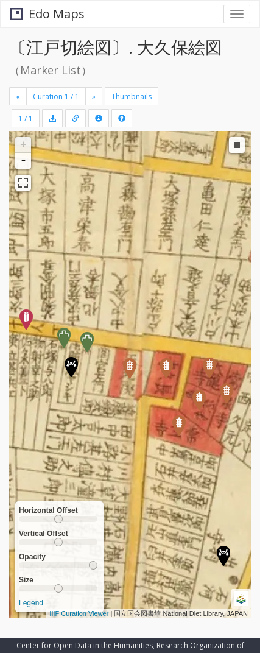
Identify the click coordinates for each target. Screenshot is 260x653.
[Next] (93, 96)
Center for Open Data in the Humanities (84, 645)
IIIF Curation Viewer (78, 613)
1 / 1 (25, 118)
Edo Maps (47, 13)
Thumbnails (131, 96)
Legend (31, 603)
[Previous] (18, 96)
